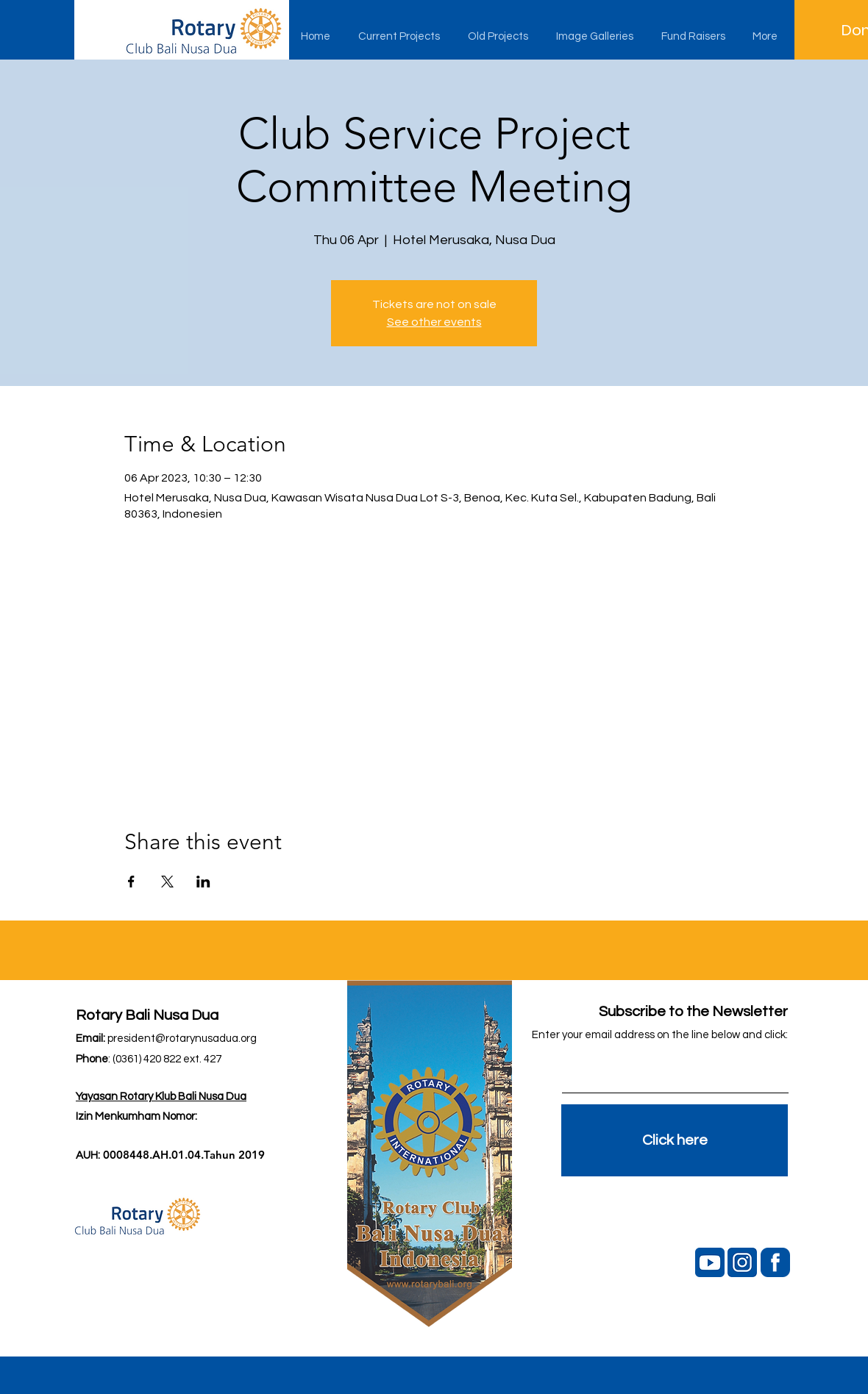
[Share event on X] (167, 881)
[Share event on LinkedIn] (203, 881)
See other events (434, 322)
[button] (402, 36)
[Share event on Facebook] (131, 881)
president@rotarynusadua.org (182, 1038)
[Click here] (674, 1140)
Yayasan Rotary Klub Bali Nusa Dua (161, 1096)
